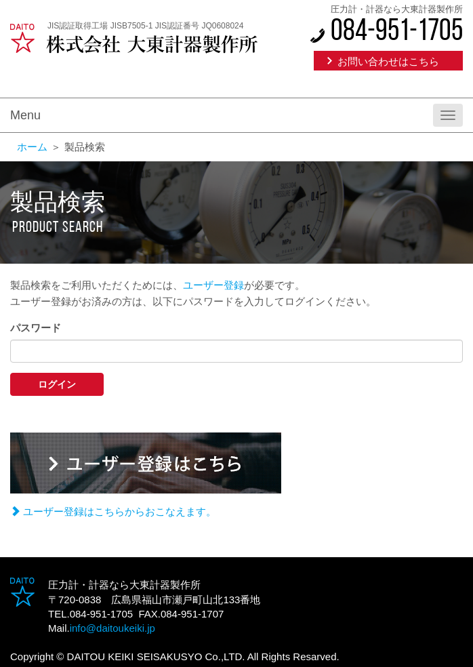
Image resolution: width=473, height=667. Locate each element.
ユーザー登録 (213, 285)
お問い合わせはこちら (388, 61)
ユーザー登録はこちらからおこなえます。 (113, 511)
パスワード (35, 328)
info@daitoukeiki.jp (112, 628)
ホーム (32, 147)
